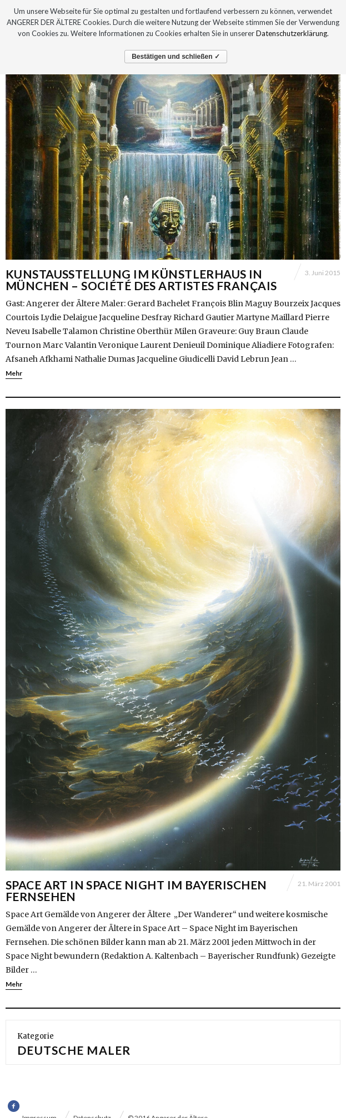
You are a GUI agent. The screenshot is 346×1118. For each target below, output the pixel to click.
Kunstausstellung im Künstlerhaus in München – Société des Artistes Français (141, 279)
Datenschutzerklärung (291, 33)
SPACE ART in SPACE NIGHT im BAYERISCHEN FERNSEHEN (136, 890)
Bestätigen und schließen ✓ (176, 56)
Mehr (14, 373)
